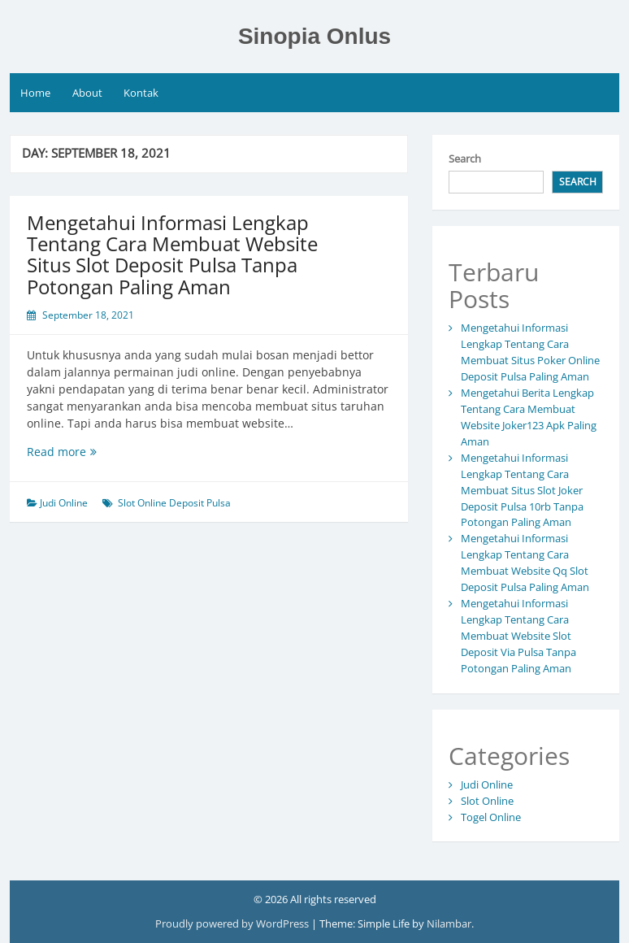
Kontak (141, 92)
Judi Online (64, 503)
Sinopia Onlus (314, 36)
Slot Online (487, 800)
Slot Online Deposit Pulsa (174, 503)
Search (465, 158)
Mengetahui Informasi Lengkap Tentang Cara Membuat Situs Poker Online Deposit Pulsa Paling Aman (530, 352)
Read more (89, 451)
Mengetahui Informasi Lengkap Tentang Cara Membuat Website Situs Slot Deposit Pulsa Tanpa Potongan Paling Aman (172, 254)
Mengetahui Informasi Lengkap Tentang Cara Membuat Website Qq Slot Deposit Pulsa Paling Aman (525, 562)
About (87, 92)
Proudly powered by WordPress (233, 923)
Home (35, 92)
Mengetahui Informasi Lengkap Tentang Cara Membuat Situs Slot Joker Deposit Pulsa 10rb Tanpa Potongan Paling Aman (522, 490)
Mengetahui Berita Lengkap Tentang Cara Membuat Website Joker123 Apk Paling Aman (528, 417)
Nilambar (449, 923)
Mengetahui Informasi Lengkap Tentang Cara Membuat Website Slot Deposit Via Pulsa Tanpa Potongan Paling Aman (518, 636)
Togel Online (491, 817)
